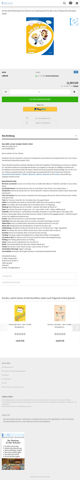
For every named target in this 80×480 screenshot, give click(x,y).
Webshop (33, 477)
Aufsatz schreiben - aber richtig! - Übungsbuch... (59, 325)
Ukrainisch (46, 174)
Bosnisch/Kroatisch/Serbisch (11, 174)
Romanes (56, 174)
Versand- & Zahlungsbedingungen (15, 371)
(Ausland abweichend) (52, 76)
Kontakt (6, 375)
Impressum (7, 379)
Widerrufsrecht (8, 367)
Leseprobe (7, 276)
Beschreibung (8, 135)
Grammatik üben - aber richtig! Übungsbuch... (20, 325)
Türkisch (25, 174)
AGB (5, 383)
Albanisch (31, 174)
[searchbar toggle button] (64, 3)
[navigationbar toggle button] (77, 3)
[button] (5, 92)
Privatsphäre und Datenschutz (13, 387)
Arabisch (39, 174)
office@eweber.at (54, 419)
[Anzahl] (40, 92)
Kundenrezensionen (11, 282)
